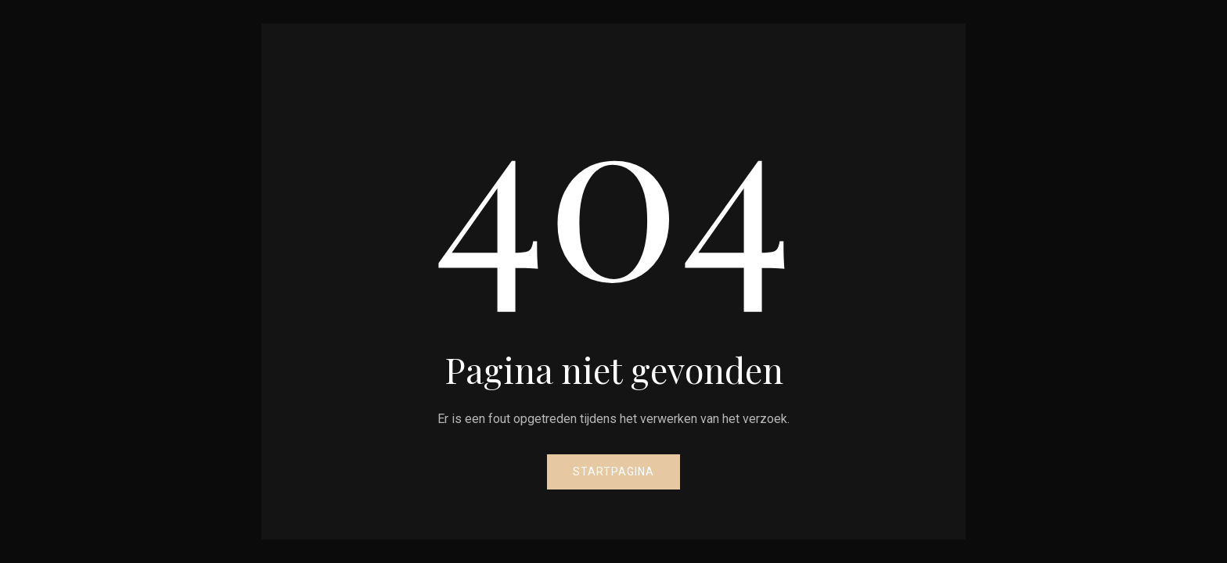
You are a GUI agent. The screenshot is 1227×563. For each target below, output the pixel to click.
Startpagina (613, 471)
